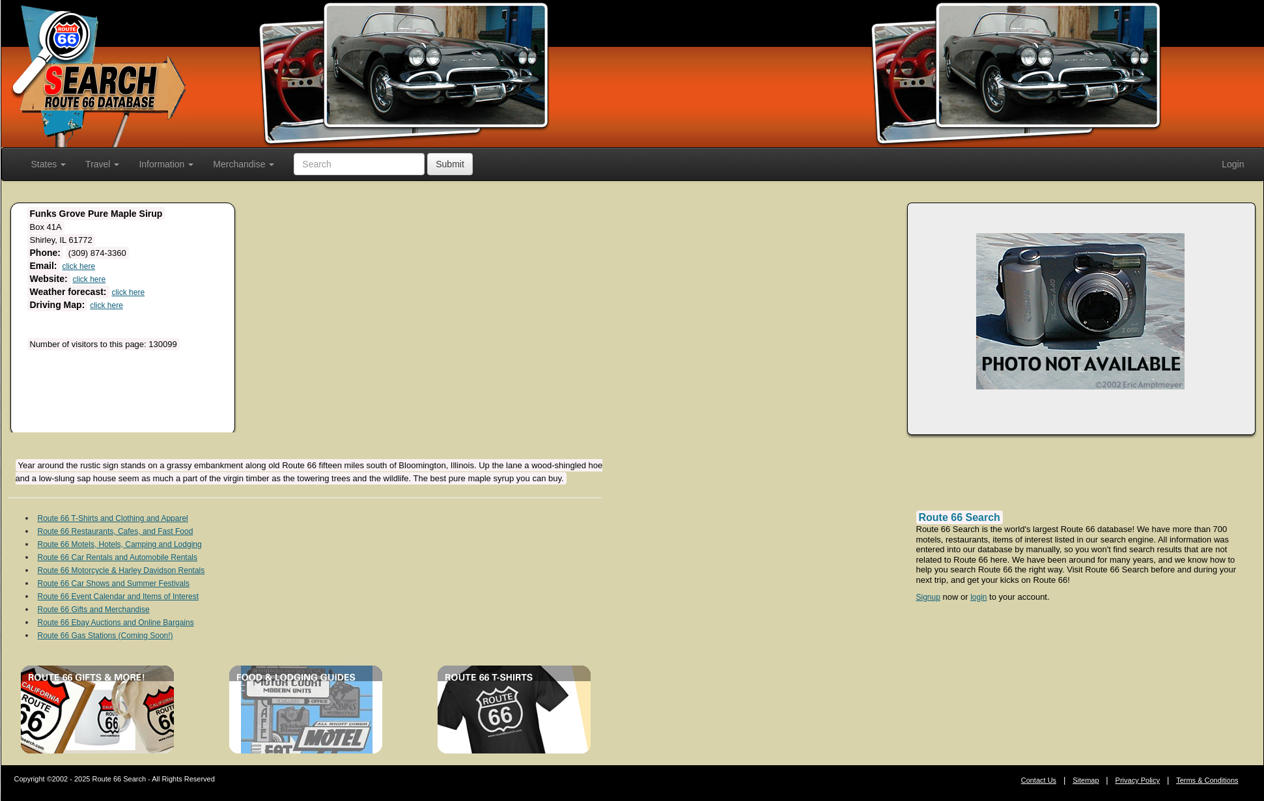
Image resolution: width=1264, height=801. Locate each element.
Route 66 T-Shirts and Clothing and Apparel (113, 518)
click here (78, 266)
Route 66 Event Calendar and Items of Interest (118, 596)
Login (1233, 164)
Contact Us (1038, 780)
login (978, 597)
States (48, 164)
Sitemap (1086, 780)
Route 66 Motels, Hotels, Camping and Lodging (120, 544)
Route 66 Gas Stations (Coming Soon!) (105, 635)
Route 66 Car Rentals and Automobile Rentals (117, 557)
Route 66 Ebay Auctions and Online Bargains (116, 622)
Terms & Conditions (1207, 780)
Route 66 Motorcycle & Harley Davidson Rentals (121, 570)
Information (166, 164)
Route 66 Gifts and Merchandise (94, 609)
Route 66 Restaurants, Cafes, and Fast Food (115, 531)
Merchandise (243, 164)
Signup (928, 597)
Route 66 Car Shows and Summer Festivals (114, 583)
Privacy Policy (1138, 780)
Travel (102, 164)
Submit (450, 164)
